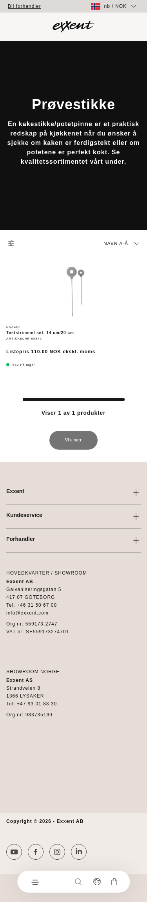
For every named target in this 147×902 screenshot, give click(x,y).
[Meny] (34, 881)
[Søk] (78, 881)
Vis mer (73, 444)
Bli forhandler (24, 6)
